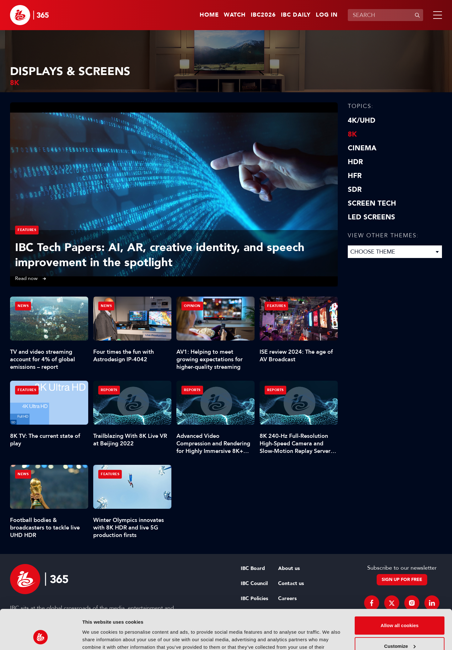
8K (352, 134)
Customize (400, 612)
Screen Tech (372, 203)
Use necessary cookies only (399, 632)
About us (289, 568)
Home (209, 15)
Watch (235, 15)
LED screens (371, 217)
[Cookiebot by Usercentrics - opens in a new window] (40, 637)
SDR (355, 189)
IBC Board (253, 568)
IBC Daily (296, 15)
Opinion (192, 306)
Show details (96, 637)
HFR (355, 175)
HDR (355, 162)
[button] (436, 15)
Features (27, 230)
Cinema (362, 148)
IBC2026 (263, 15)
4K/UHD (361, 120)
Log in (327, 15)
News (23, 306)
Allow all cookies (400, 591)
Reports (109, 390)
